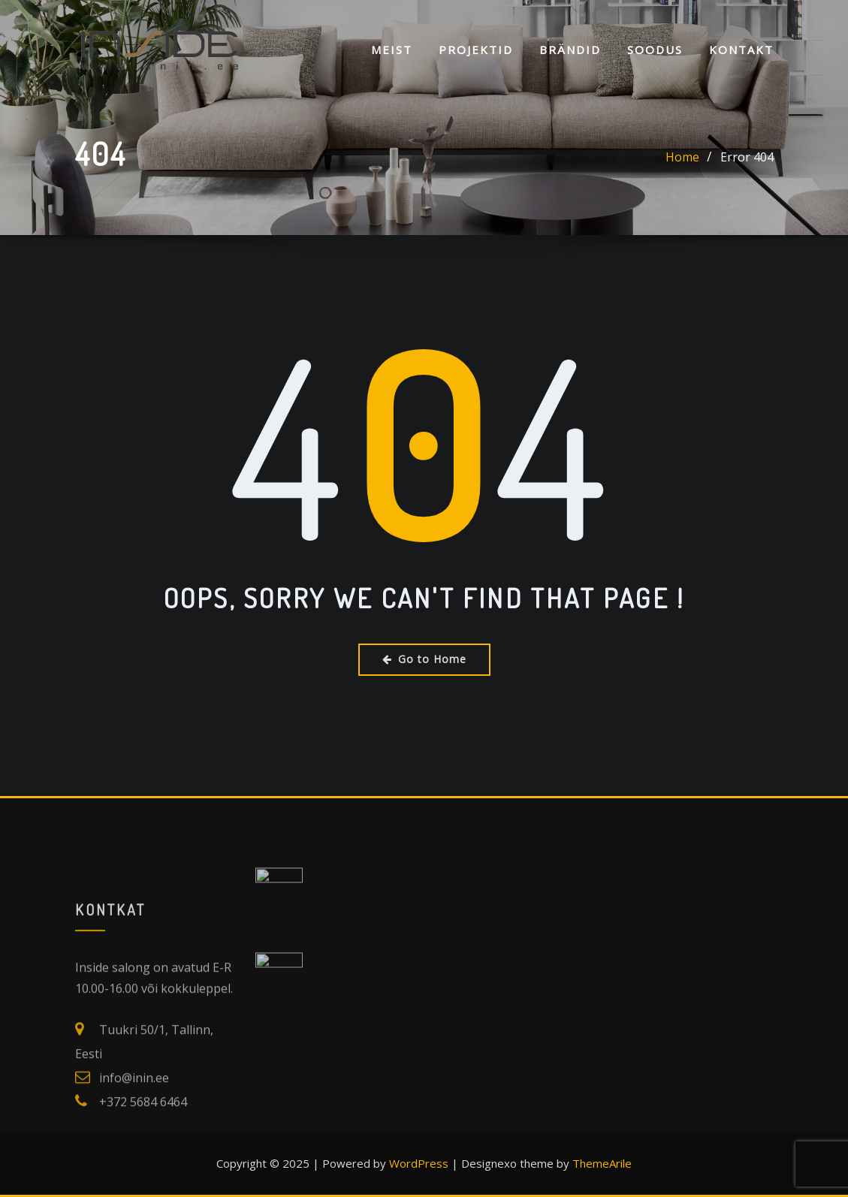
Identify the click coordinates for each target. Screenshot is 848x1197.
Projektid (476, 51)
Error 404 (747, 157)
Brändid (570, 51)
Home (682, 157)
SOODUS (655, 51)
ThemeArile (602, 1163)
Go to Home (424, 659)
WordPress (418, 1163)
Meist (391, 51)
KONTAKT (741, 51)
